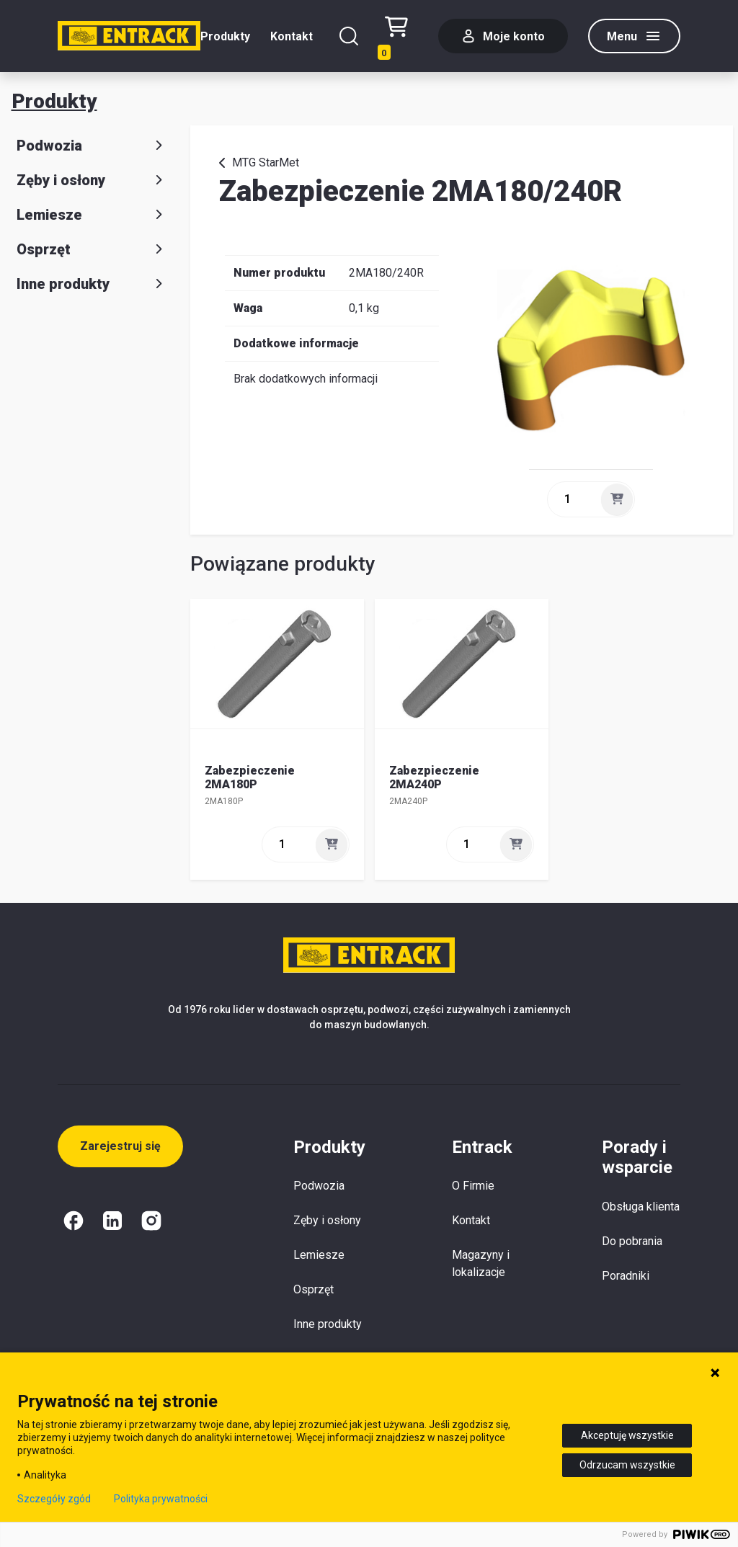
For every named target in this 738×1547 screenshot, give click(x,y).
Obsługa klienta (641, 1206)
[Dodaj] (617, 499)
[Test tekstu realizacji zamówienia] (401, 36)
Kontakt (291, 36)
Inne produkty (92, 284)
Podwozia (92, 145)
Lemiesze (92, 214)
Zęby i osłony (92, 180)
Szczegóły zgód (54, 1498)
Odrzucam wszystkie (627, 1465)
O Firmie (473, 1185)
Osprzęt (92, 249)
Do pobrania (632, 1241)
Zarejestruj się (120, 1146)
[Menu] (634, 36)
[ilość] (573, 499)
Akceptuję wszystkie (627, 1435)
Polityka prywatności (161, 1498)
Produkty (225, 36)
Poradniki (625, 1276)
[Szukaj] (349, 36)
